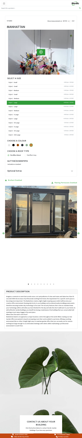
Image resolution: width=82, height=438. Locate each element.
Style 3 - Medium (41, 110)
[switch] (69, 21)
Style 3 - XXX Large (41, 135)
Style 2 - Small (41, 86)
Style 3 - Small (41, 94)
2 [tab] (31, 284)
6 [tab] (44, 284)
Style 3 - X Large (41, 127)
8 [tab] (50, 284)
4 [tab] (38, 284)
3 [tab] (35, 284)
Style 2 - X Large (41, 114)
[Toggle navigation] (4, 3)
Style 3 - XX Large (41, 131)
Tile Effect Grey (30, 155)
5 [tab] (41, 284)
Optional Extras (14, 171)
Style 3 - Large (41, 118)
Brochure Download (13, 180)
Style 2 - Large (41, 106)
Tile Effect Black (14, 155)
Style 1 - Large (41, 102)
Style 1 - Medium (41, 90)
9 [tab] (54, 284)
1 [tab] (28, 284)
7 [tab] (47, 284)
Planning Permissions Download (64, 182)
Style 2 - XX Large (41, 123)
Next (78, 233)
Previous (3, 233)
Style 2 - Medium (41, 98)
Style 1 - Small (41, 82)
